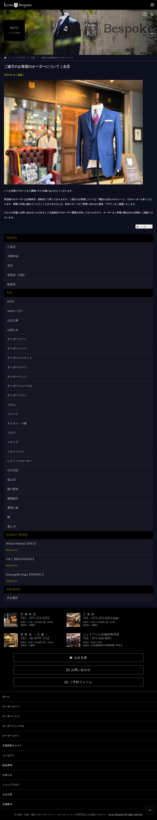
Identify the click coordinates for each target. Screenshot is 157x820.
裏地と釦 (12, 507)
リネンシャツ (15, 451)
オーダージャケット (19, 357)
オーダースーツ (17, 367)
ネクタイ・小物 (17, 423)
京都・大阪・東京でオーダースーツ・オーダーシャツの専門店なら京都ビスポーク (62, 814)
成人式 (11, 479)
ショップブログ (18, 57)
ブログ (11, 432)
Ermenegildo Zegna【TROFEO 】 (25, 574)
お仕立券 (12, 320)
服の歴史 (12, 489)
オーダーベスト (17, 395)
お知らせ (12, 329)
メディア (12, 442)
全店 (33, 57)
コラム (11, 404)
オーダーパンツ (17, 376)
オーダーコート (17, 339)
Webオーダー (15, 311)
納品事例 (7, 765)
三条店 (11, 246)
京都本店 (12, 256)
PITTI (10, 301)
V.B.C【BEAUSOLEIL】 (20, 559)
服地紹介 (12, 498)
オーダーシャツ (17, 348)
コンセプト (8, 755)
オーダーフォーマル (19, 385)
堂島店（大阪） (17, 274)
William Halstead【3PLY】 (21, 543)
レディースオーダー (19, 460)
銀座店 (11, 284)
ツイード (12, 414)
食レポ (11, 526)
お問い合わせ (78, 670)
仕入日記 (12, 470)
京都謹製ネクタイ (12, 745)
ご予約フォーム (78, 682)
